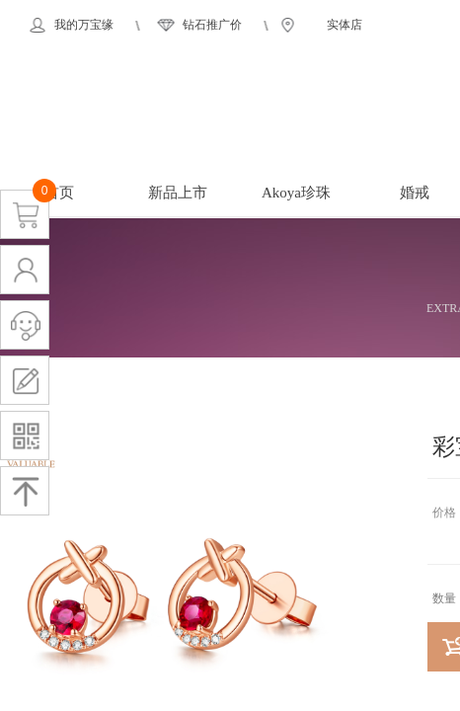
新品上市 (177, 192)
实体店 (344, 25)
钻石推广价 (212, 25)
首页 (59, 192)
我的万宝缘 (84, 25)
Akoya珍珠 (296, 192)
